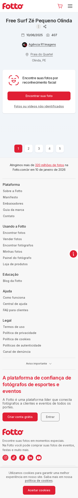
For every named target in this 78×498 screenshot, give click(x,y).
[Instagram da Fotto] (5, 458)
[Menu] (71, 6)
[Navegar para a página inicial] (14, 6)
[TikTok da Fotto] (14, 458)
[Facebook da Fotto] (22, 458)
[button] (60, 6)
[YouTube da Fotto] (39, 458)
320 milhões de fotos (49, 165)
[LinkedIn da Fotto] (30, 458)
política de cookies (39, 480)
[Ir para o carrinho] (60, 6)
